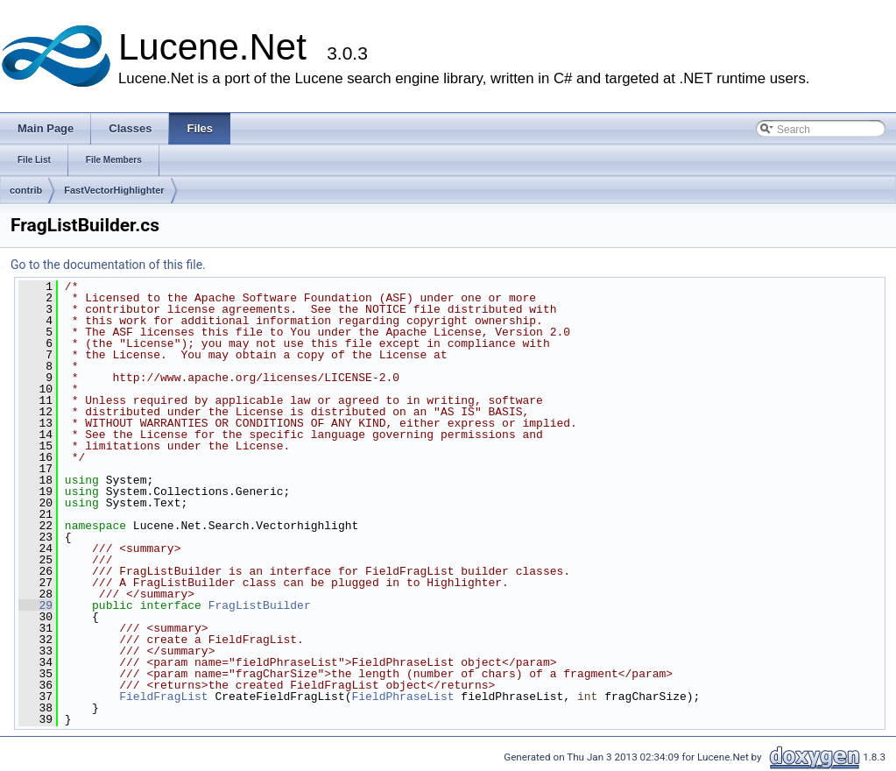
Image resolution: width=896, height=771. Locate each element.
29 (35, 605)
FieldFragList (163, 696)
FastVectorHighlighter (114, 190)
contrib (26, 190)
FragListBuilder (259, 605)
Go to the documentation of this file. (108, 265)
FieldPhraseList (402, 696)
